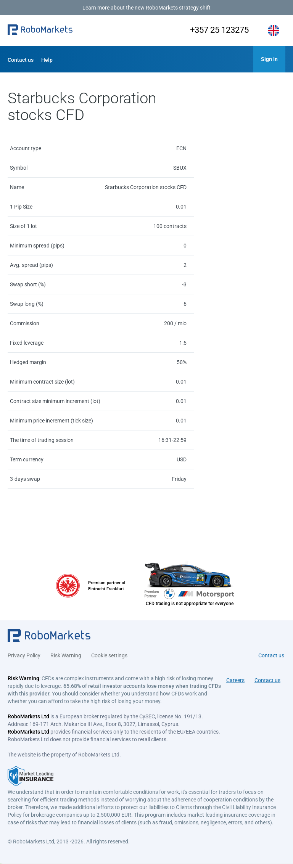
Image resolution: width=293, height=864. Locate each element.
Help (47, 60)
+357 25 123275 (217, 30)
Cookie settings (109, 655)
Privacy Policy (24, 655)
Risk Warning (65, 655)
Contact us (21, 60)
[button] (40, 30)
